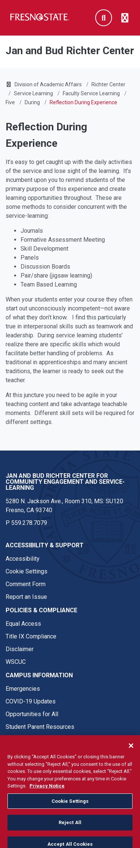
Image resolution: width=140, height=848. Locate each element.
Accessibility (23, 558)
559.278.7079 (29, 522)
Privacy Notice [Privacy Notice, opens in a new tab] (47, 791)
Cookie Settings (26, 571)
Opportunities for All (32, 714)
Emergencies (23, 688)
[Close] (131, 751)
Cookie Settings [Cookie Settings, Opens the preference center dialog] (70, 806)
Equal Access (23, 623)
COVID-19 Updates (31, 701)
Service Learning (33, 93)
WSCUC (16, 661)
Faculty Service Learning (91, 93)
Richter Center (108, 84)
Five (10, 102)
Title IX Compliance (31, 636)
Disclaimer (20, 649)
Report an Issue (26, 596)
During (32, 102)
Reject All (70, 827)
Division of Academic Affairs (48, 84)
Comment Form (26, 584)
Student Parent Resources (40, 726)
